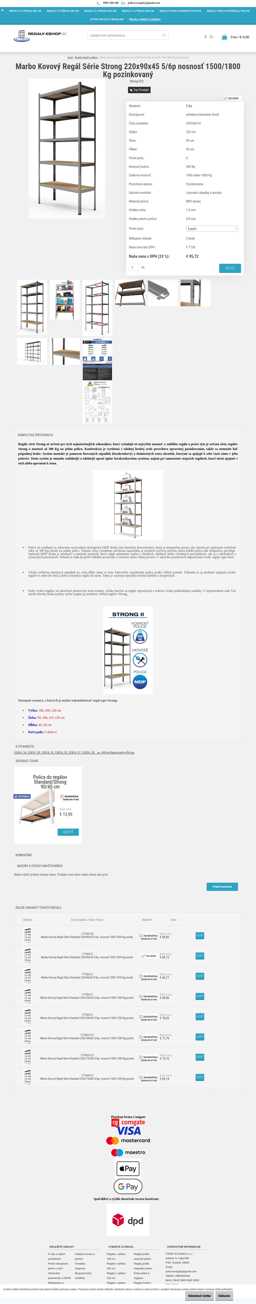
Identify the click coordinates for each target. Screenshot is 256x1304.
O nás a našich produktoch (56, 1255)
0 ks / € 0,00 (240, 36)
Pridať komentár (222, 886)
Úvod (70, 56)
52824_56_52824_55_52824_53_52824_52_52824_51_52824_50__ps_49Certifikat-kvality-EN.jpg (74, 752)
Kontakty (80, 1262)
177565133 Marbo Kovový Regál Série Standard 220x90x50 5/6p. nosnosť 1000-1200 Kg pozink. (87, 934)
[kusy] (134, 266)
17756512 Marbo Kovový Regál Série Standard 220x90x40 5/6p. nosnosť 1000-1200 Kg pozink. (87, 975)
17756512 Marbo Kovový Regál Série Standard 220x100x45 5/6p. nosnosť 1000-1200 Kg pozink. (87, 1015)
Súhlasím (222, 1296)
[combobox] (212, 227)
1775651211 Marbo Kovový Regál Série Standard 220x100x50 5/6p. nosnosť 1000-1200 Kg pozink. (87, 1035)
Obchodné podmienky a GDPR (59, 1275)
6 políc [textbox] (192, 228)
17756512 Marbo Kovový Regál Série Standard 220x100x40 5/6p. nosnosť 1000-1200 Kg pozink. (87, 995)
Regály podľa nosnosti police (142, 1255)
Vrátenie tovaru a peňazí (85, 1255)
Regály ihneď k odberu (86, 56)
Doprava (80, 1267)
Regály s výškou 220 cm (116, 1275)
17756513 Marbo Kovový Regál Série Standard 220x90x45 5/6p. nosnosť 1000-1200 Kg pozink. (87, 954)
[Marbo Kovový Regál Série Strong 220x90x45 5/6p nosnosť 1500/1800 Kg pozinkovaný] (67, 79)
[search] (163, 35)
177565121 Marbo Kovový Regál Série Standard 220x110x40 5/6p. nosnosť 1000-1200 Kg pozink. (87, 1076)
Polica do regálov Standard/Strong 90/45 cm (50, 777)
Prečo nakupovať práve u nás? (58, 1265)
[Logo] (40, 36)
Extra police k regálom (141, 1275)
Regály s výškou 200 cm (116, 1265)
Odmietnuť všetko (193, 1296)
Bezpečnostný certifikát (83, 1275)
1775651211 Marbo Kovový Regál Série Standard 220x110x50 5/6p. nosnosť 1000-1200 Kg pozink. (87, 1056)
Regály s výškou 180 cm (116, 1255)
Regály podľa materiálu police (143, 1265)
